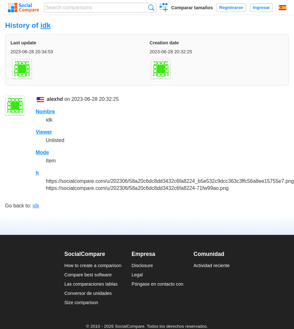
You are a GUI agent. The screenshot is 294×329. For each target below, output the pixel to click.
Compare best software (88, 274)
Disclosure (142, 265)
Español (282, 7)
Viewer (44, 132)
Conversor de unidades (88, 293)
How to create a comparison (92, 265)
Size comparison (81, 302)
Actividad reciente (212, 265)
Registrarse (231, 7)
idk (45, 25)
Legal (137, 274)
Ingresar (261, 7)
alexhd (55, 99)
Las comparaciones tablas (91, 284)
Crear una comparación (164, 8)
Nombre (45, 111)
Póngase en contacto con (157, 284)
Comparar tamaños (192, 7)
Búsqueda (151, 7)
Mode (42, 152)
